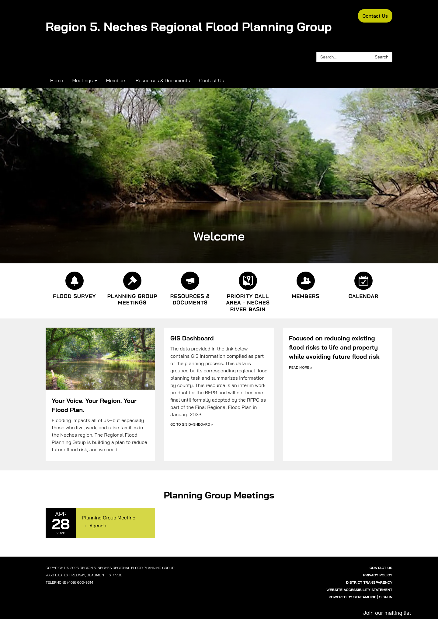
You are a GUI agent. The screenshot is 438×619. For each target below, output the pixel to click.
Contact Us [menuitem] (211, 80)
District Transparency (369, 582)
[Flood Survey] (74, 284)
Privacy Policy (377, 575)
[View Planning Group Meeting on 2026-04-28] (115, 518)
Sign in (385, 597)
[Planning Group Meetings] (132, 287)
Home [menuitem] (56, 80)
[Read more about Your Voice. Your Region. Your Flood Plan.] (100, 395)
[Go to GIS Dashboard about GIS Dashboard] (219, 395)
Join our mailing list (387, 612)
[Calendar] (363, 284)
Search (381, 57)
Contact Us (375, 16)
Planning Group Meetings (219, 495)
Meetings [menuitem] (82, 80)
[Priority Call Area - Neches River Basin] (248, 290)
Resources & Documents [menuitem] (163, 80)
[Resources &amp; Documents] (190, 287)
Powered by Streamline (352, 597)
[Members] (305, 284)
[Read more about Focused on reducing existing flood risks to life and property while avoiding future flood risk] (337, 395)
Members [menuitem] (116, 80)
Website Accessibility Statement (359, 589)
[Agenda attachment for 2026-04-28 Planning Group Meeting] (97, 525)
